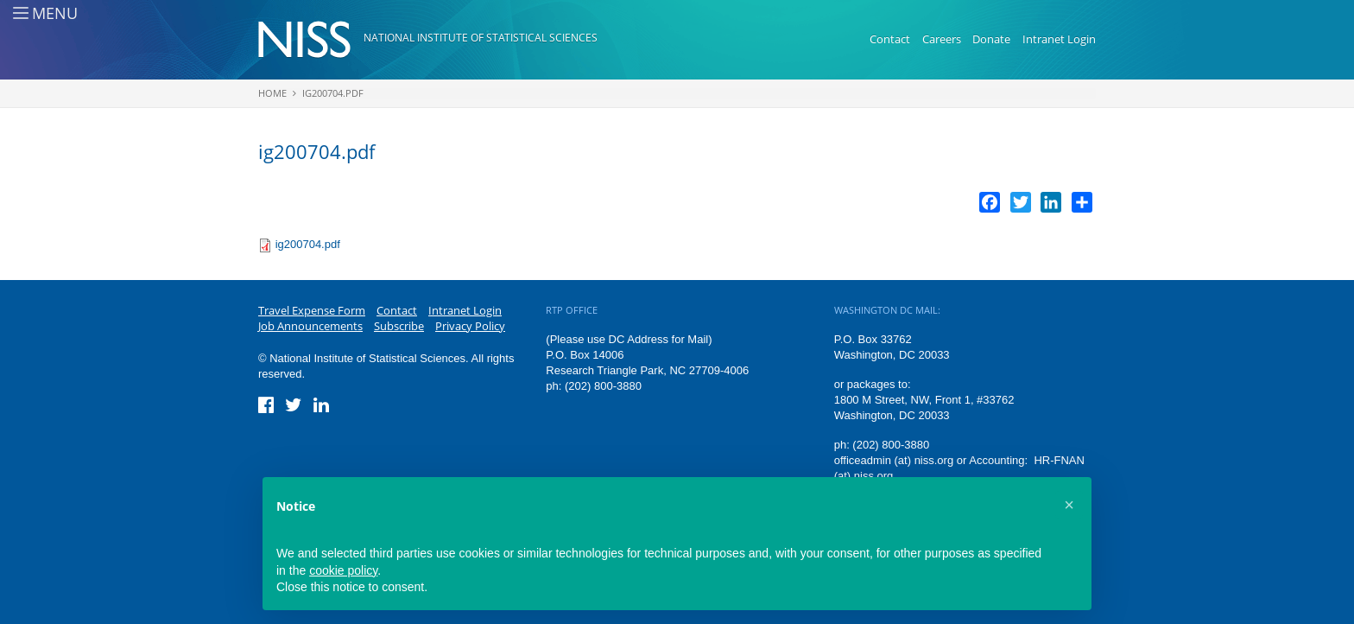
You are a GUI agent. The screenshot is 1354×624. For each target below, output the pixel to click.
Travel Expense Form (311, 310)
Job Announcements (310, 326)
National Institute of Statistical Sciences (481, 37)
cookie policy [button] (343, 570)
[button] (1069, 505)
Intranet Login (1059, 39)
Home (272, 92)
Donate (991, 39)
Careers (941, 39)
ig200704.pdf (333, 92)
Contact (890, 39)
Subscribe (399, 326)
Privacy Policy (470, 326)
